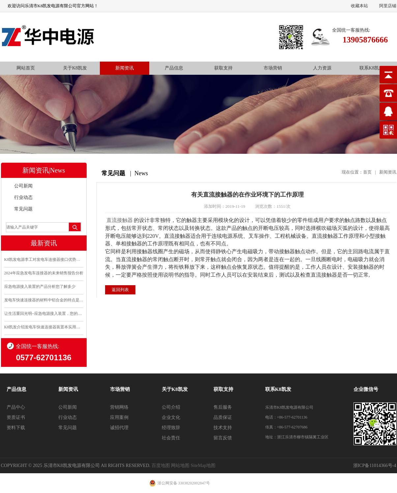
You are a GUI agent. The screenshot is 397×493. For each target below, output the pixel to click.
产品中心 (16, 407)
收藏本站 (359, 5)
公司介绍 (171, 407)
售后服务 (222, 407)
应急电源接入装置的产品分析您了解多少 (39, 286)
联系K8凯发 (371, 68)
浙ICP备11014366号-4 (374, 465)
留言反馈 (222, 437)
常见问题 (23, 208)
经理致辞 (171, 427)
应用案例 (119, 417)
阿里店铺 (387, 5)
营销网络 (119, 407)
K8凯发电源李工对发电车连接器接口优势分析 (43, 259)
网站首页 (25, 68)
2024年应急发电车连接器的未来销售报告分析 (43, 273)
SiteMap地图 (203, 465)
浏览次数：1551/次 (273, 206)
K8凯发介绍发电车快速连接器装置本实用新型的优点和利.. (43, 327)
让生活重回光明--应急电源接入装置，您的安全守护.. (43, 313)
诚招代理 (119, 427)
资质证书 (16, 417)
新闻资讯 (124, 68)
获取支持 (223, 68)
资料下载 (16, 427)
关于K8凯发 (75, 68)
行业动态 (23, 197)
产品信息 (174, 68)
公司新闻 (23, 185)
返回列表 (120, 289)
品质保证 (222, 417)
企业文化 (171, 417)
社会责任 (171, 437)
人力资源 (322, 68)
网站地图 (180, 465)
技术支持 (222, 427)
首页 (367, 172)
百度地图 (161, 465)
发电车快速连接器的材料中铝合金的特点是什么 (43, 300)
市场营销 (273, 68)
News (141, 173)
